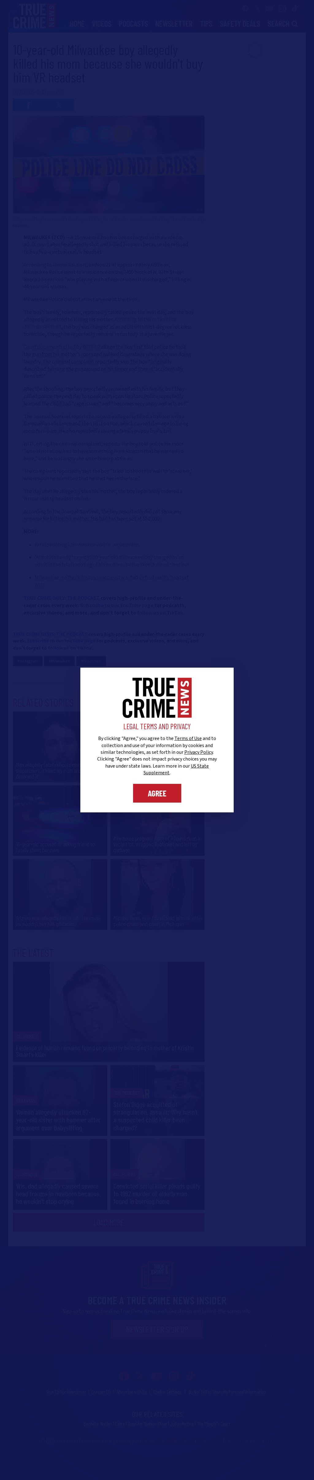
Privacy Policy (198, 752)
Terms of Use (188, 738)
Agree (157, 793)
